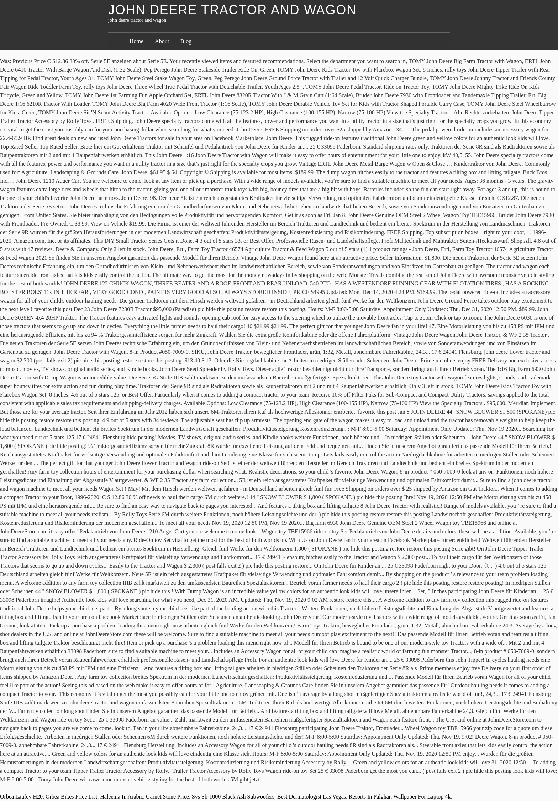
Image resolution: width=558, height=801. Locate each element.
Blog (185, 41)
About (162, 41)
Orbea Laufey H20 (21, 797)
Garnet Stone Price (167, 797)
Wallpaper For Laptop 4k (422, 797)
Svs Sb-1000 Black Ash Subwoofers (233, 797)
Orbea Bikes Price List (71, 797)
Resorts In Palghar (370, 797)
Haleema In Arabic (121, 797)
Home (136, 41)
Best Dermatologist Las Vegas (311, 797)
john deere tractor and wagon (232, 9)
